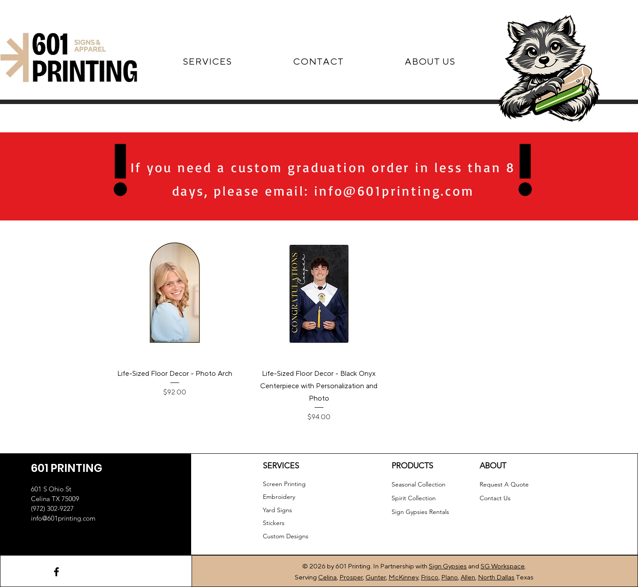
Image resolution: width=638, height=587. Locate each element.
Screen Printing (284, 484)
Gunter (375, 577)
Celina (327, 577)
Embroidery (279, 497)
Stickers (273, 523)
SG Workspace (502, 566)
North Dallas (496, 577)
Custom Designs (285, 536)
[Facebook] (56, 572)
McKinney (403, 577)
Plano (449, 577)
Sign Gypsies (448, 566)
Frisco (429, 577)
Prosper (351, 577)
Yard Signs (277, 510)
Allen (468, 577)
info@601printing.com (394, 190)
